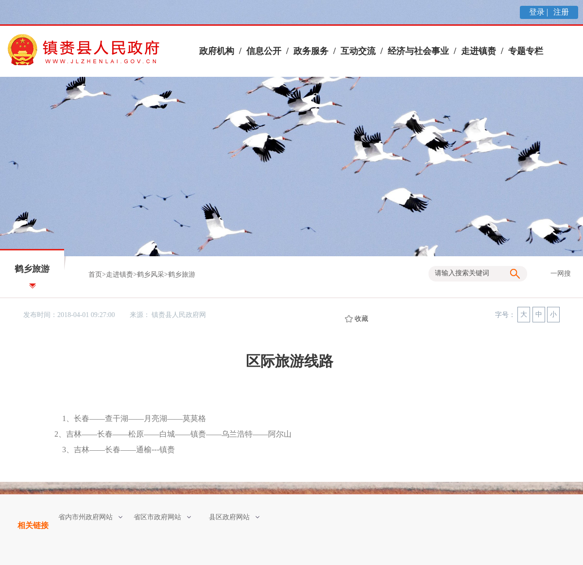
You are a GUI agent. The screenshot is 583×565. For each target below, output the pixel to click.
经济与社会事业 (418, 51)
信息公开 (263, 51)
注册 (560, 12)
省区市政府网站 (162, 517)
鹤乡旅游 (181, 274)
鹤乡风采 (150, 274)
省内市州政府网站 (90, 517)
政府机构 (216, 51)
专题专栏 (525, 51)
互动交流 (358, 51)
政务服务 (310, 51)
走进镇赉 (478, 51)
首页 (95, 274)
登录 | (539, 12)
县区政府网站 (234, 517)
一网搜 (560, 273)
